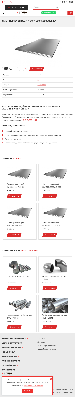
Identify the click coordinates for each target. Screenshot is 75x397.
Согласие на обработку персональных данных (60, 391)
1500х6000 (42, 85)
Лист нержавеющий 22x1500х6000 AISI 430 (51, 185)
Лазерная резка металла (47, 346)
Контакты (41, 339)
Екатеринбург (8, 2)
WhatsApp (49, 12)
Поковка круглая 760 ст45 (18, 276)
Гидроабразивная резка (47, 349)
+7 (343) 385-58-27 (66, 2)
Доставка (41, 342)
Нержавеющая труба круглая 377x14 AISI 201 (19, 316)
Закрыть (27, 391)
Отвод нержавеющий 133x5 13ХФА (54, 277)
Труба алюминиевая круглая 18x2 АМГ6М (54, 316)
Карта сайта (71, 391)
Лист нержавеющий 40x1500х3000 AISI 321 (16, 224)
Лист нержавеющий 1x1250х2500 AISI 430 (15, 185)
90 (38, 80)
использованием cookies (33, 386)
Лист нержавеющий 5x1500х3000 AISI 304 (51, 224)
